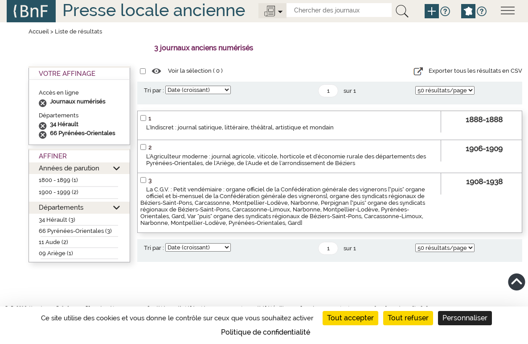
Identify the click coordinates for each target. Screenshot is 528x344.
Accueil (39, 31)
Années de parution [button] (69, 168)
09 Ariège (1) (56, 253)
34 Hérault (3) (57, 219)
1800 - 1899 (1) (58, 180)
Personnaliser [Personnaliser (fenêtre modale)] (464, 318)
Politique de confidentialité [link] (265, 332)
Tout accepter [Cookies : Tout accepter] (350, 318)
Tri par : (154, 90)
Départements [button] (61, 207)
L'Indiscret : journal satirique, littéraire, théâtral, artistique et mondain (240, 127)
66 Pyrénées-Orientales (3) (75, 231)
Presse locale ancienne (153, 10)
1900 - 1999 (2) (58, 192)
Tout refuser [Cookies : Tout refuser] (408, 318)
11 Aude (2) (53, 242)
